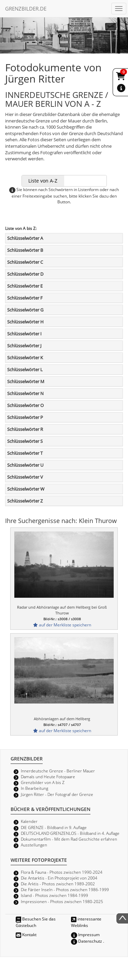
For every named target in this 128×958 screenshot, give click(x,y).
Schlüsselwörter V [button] (25, 477)
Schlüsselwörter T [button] (25, 453)
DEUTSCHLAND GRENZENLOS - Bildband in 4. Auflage (70, 833)
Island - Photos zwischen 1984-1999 (54, 895)
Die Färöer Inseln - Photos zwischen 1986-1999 (65, 889)
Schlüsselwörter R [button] (25, 429)
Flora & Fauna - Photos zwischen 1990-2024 (61, 872)
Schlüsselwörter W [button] (25, 489)
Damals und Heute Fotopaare (48, 776)
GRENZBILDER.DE (25, 8)
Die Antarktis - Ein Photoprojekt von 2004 (59, 878)
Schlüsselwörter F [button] (25, 298)
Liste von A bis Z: (21, 228)
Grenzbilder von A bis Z (43, 782)
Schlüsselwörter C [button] (25, 262)
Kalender (29, 821)
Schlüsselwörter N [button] (25, 393)
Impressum (85, 934)
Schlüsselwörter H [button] (25, 322)
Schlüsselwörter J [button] (24, 346)
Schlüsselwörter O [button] (25, 405)
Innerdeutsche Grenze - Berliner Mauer (58, 770)
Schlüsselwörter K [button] (25, 357)
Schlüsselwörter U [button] (25, 465)
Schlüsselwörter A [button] (25, 238)
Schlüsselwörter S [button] (25, 441)
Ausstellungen (34, 844)
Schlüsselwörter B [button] (25, 250)
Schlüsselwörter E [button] (25, 286)
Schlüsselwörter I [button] (24, 334)
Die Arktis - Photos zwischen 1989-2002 (58, 883)
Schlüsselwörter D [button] (25, 274)
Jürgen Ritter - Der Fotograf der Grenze (57, 794)
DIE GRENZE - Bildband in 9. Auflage (54, 827)
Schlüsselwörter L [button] (25, 369)
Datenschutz (86, 941)
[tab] (64, 238)
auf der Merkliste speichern (62, 624)
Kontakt (26, 934)
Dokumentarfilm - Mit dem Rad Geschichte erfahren (69, 839)
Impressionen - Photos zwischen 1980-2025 (62, 901)
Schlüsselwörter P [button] (25, 417)
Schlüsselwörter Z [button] (25, 501)
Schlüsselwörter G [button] (25, 310)
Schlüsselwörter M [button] (25, 381)
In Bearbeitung (34, 788)
